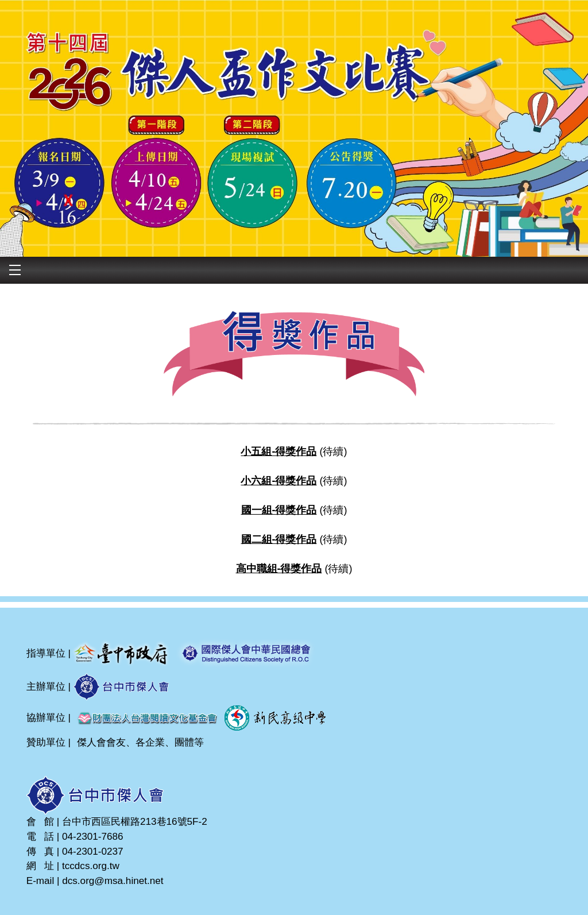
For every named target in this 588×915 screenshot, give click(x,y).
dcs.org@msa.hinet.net (112, 880)
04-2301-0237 (92, 851)
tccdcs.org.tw (90, 865)
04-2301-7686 (92, 836)
